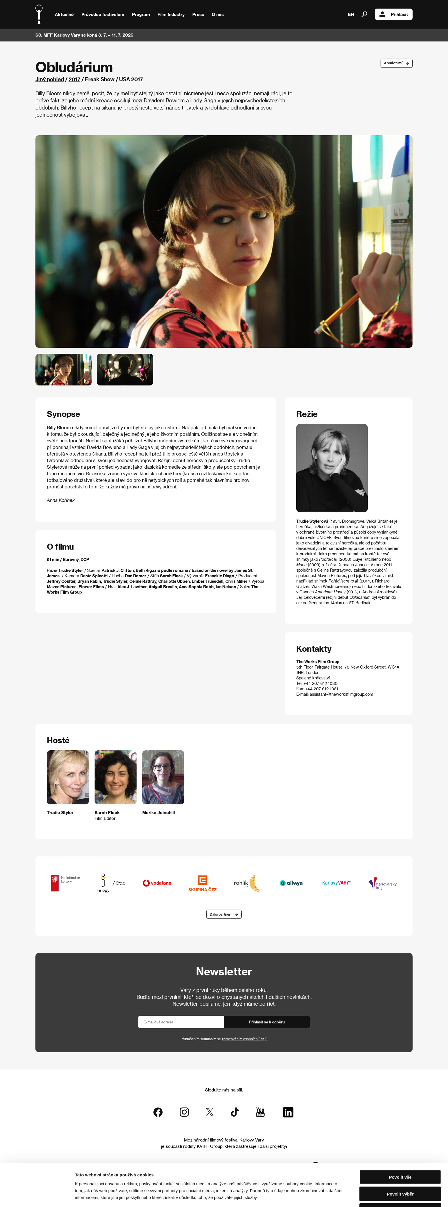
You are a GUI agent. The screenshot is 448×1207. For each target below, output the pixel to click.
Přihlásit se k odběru (267, 1022)
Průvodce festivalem (102, 14)
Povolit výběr (400, 1173)
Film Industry (171, 14)
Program (141, 14)
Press (198, 14)
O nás (218, 14)
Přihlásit (393, 14)
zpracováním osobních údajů (244, 1039)
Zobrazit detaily (300, 1195)
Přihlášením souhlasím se (224, 1039)
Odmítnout (400, 1190)
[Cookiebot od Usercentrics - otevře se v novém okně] (37, 1196)
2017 (74, 79)
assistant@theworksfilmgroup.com (341, 694)
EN (351, 14)
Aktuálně (64, 14)
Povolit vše (400, 1156)
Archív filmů (393, 63)
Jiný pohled (49, 79)
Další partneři (220, 914)
